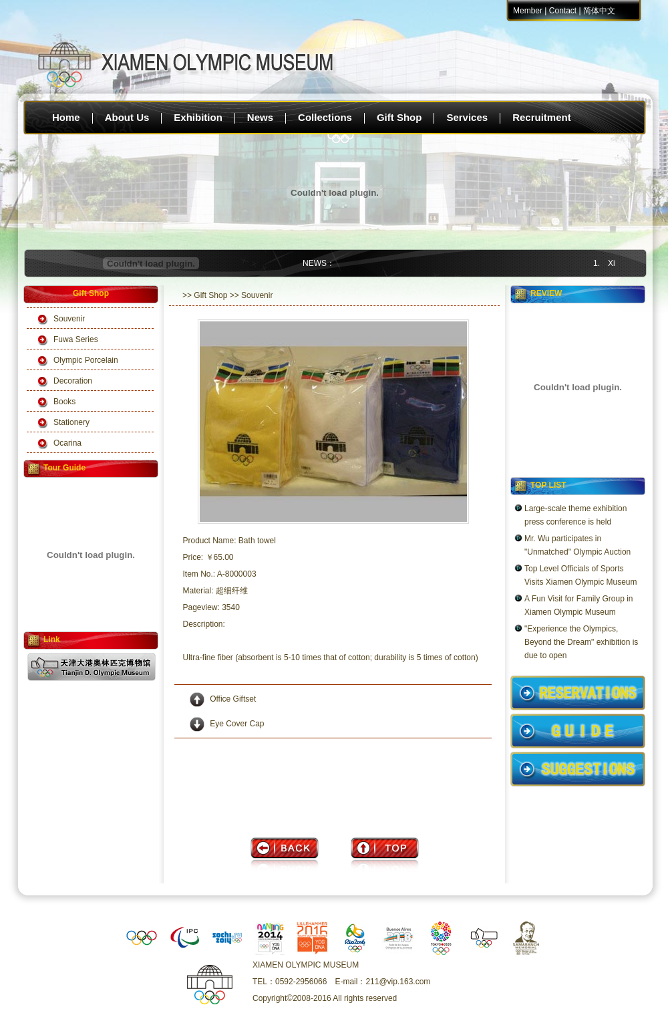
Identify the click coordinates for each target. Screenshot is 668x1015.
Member (527, 10)
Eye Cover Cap (237, 723)
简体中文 (599, 10)
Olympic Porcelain (85, 360)
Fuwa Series (75, 339)
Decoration (72, 381)
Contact (562, 10)
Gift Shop (399, 117)
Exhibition (198, 117)
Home (66, 117)
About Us (127, 117)
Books (64, 401)
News (260, 117)
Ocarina (67, 443)
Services (467, 117)
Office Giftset (233, 699)
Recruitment (541, 117)
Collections (325, 117)
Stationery (71, 422)
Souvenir (69, 318)
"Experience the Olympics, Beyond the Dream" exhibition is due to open (581, 642)
